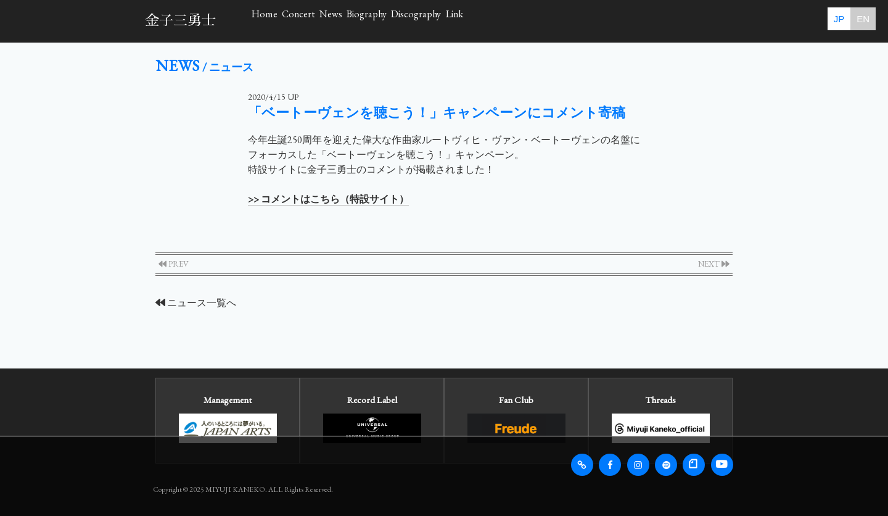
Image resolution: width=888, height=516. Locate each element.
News (422, 21)
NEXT (714, 264)
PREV (173, 264)
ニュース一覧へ (195, 302)
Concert (352, 21)
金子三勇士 (180, 21)
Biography (496, 21)
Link (662, 21)
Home (282, 21)
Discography (585, 21)
